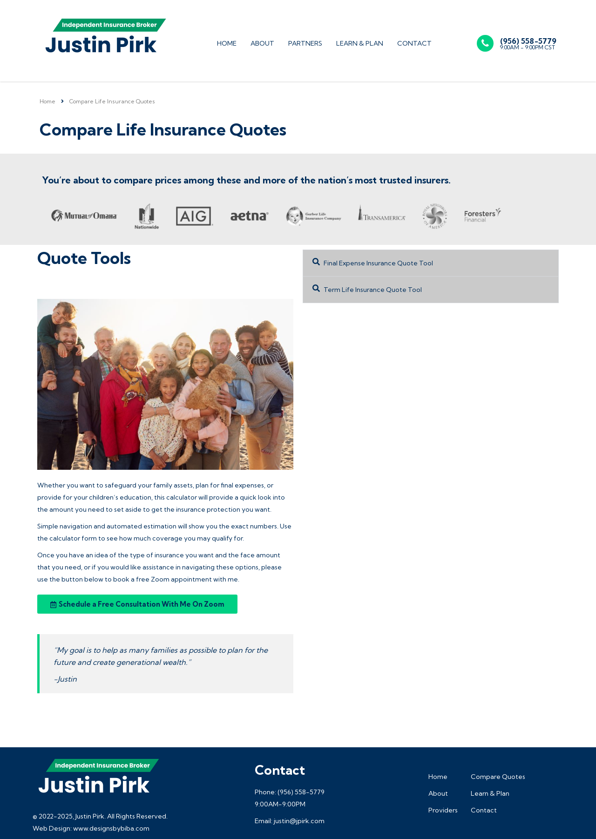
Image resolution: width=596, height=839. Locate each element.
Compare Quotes (498, 776)
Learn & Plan (359, 43)
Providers (443, 810)
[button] (430, 263)
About (262, 43)
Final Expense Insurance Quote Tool (378, 263)
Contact (414, 43)
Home (227, 43)
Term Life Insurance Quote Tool (373, 289)
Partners (305, 43)
